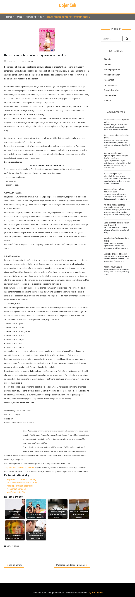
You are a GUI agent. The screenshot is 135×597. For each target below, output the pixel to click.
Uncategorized (110, 95)
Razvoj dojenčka (111, 90)
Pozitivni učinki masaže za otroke (22, 482)
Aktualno (108, 59)
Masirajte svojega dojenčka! (20, 486)
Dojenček (67, 5)
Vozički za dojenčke (16, 492)
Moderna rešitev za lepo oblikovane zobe (114, 190)
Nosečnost (109, 80)
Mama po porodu (13, 546)
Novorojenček (110, 85)
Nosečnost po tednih (16, 489)
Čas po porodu (15, 565)
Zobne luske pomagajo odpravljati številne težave (114, 174)
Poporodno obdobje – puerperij (21, 479)
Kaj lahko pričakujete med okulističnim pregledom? (114, 206)
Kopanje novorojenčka (113, 267)
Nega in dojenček (112, 75)
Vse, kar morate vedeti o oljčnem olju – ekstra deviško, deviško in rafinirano (116, 155)
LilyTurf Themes (95, 592)
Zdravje (107, 100)
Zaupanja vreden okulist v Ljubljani (19, 467)
